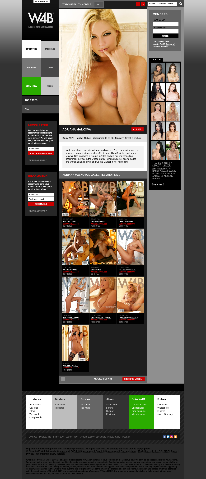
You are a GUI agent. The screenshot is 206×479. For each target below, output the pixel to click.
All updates (35, 404)
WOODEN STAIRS (70, 269)
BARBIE (156, 179)
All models (60, 404)
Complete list (35, 417)
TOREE (165, 166)
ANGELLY (168, 171)
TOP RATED (31, 100)
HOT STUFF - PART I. (71, 317)
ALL (27, 109)
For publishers (128, 451)
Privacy (30, 453)
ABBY (166, 176)
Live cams (162, 404)
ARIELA (156, 176)
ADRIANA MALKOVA (71, 223)
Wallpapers (163, 408)
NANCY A (156, 171)
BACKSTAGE (96, 269)
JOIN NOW (31, 86)
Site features (138, 408)
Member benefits (160, 47)
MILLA (167, 163)
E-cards (161, 411)
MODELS (50, 49)
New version (58, 453)
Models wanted (139, 414)
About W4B (112, 404)
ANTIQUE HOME (69, 221)
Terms (174, 451)
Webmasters (43, 453)
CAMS (50, 67)
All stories (85, 404)
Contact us (63, 451)
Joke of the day (165, 414)
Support (110, 411)
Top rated (34, 414)
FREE (50, 86)
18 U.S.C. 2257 (161, 451)
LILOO (155, 166)
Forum (109, 408)
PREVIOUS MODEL (133, 379)
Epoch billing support (107, 451)
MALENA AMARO (160, 168)
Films (32, 411)
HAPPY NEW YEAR (126, 221)
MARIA (157, 163)
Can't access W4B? (161, 41)
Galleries (33, 408)
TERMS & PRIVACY (38, 160)
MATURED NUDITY (70, 365)
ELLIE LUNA (158, 173)
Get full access (139, 404)
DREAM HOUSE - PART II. (101, 317)
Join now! (170, 44)
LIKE (138, 129)
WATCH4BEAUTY (41, 1)
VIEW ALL (158, 185)
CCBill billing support (82, 451)
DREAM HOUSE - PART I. (128, 317)
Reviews (110, 414)
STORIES (31, 67)
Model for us (144, 451)
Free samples (138, 411)
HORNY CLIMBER (98, 221)
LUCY (169, 173)
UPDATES (31, 49)
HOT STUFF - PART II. (127, 269)
